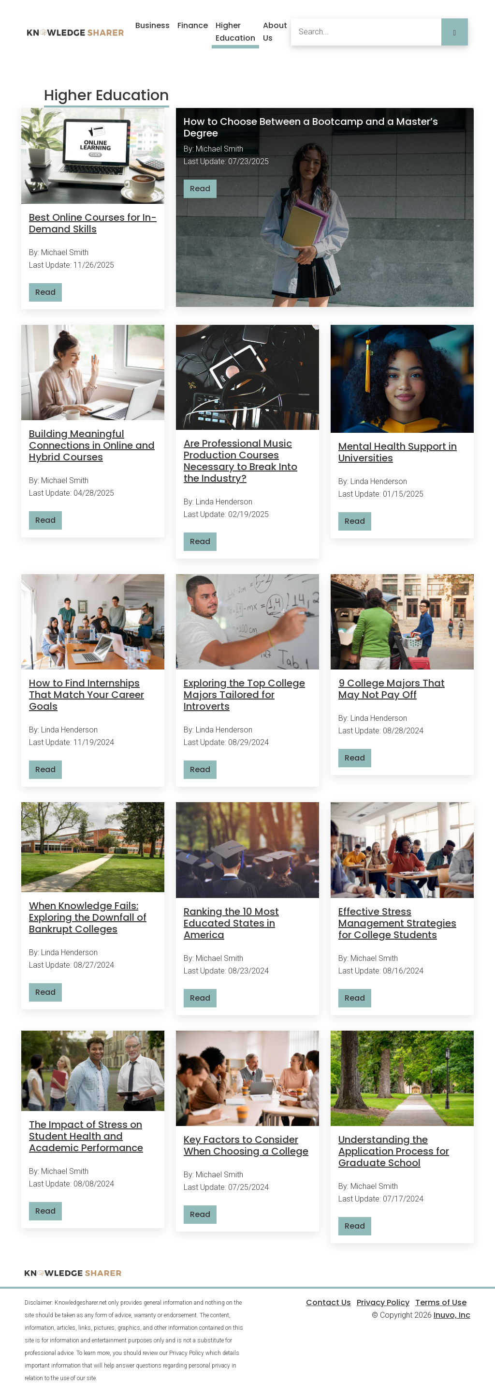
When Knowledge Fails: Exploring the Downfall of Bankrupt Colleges (87, 917)
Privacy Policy (383, 1302)
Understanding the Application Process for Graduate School (393, 1151)
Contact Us (328, 1302)
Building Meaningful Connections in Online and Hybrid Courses (92, 445)
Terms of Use (440, 1302)
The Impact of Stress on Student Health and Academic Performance (86, 1136)
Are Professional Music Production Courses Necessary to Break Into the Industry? (240, 461)
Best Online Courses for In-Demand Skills (93, 223)
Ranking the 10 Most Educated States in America (231, 923)
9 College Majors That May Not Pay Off (391, 688)
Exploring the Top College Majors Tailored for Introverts (244, 694)
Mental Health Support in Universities (397, 452)
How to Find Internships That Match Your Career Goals (86, 694)
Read (45, 292)
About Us (275, 32)
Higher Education (235, 32)
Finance (192, 25)
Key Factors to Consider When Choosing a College (246, 1145)
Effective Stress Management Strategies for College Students (397, 923)
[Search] (366, 32)
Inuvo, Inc (452, 1315)
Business (152, 25)
